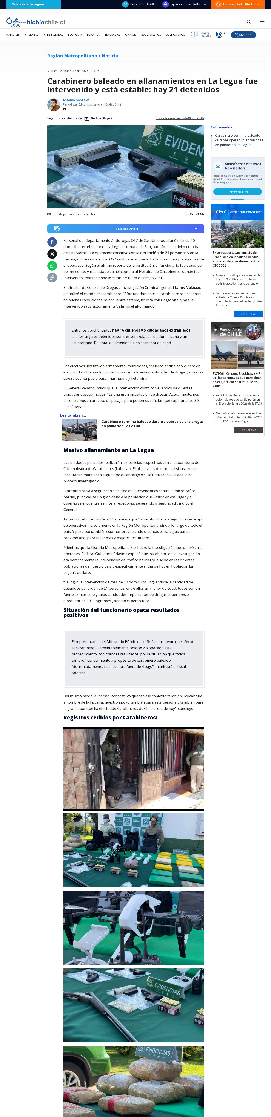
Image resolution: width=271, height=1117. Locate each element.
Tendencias (112, 35)
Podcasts (13, 35)
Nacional (31, 35)
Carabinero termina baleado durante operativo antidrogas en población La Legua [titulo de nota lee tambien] (152, 423)
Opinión (130, 35)
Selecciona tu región (33, 4)
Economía (75, 35)
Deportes (93, 35)
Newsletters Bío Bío (139, 4)
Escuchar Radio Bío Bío (237, 4)
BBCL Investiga (151, 35)
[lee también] (80, 430)
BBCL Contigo (175, 35)
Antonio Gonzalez (76, 100)
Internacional (53, 35)
